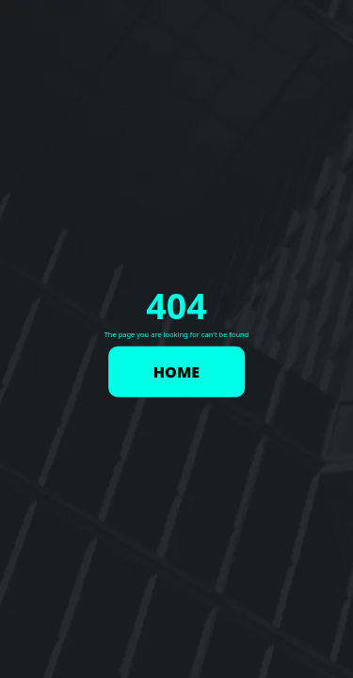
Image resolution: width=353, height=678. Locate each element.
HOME (176, 371)
